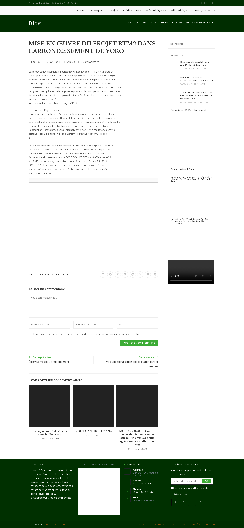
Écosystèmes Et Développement (188, 110)
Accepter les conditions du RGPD (191, 488)
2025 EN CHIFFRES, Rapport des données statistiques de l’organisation (196, 95)
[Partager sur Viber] (140, 274)
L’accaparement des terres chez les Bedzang (50, 432)
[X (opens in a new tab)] (201, 3)
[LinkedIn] (200, 502)
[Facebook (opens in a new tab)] (204, 3)
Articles (70, 62)
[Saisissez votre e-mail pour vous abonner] (192, 481)
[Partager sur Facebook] (110, 274)
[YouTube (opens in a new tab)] (212, 3)
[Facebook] (183, 502)
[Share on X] (103, 274)
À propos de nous (150, 524)
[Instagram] (192, 502)
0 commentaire (90, 62)
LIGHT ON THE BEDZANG (93, 431)
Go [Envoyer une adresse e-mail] (206, 481)
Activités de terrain (175, 524)
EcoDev (35, 62)
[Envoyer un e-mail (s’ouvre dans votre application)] (214, 3)
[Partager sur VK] (148, 274)
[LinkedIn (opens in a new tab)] (209, 3)
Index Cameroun (56, 524)
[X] (175, 502)
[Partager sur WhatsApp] (118, 274)
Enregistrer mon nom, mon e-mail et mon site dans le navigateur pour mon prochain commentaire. (87, 334)
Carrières (196, 524)
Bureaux (210, 524)
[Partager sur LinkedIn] (125, 274)
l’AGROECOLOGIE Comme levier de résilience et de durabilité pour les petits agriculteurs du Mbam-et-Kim (137, 438)
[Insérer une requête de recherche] (191, 44)
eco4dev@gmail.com (144, 500)
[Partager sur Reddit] (155, 274)
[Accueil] (128, 22)
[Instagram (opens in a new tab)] (207, 3)
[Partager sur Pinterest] (133, 274)
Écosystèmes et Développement (97, 464)
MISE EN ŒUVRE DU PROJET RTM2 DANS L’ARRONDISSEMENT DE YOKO (178, 22)
